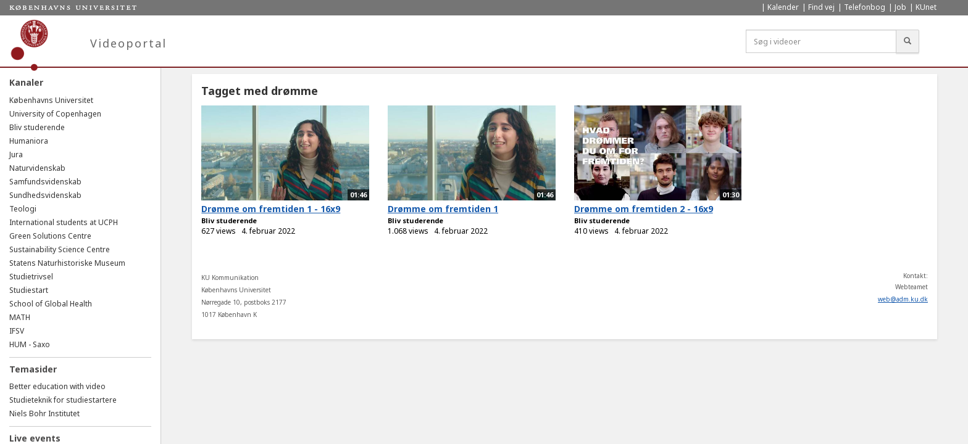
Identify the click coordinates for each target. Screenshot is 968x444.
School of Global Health (50, 303)
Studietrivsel (31, 276)
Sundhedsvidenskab (45, 195)
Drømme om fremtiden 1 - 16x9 (270, 209)
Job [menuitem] (900, 7)
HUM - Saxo (29, 344)
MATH (19, 317)
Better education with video (57, 386)
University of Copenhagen (55, 114)
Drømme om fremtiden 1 (443, 209)
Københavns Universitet (51, 100)
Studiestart (28, 290)
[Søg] (907, 41)
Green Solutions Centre (50, 236)
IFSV (16, 331)
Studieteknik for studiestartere (63, 400)
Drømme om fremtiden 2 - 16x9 (643, 209)
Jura (16, 154)
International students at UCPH (63, 222)
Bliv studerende (37, 127)
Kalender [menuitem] (783, 7)
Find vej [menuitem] (821, 7)
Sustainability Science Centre (59, 249)
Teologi (22, 209)
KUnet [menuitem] (926, 7)
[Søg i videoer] (821, 41)
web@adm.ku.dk (903, 299)
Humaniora (28, 141)
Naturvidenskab (37, 168)
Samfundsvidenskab (45, 181)
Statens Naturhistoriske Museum (67, 263)
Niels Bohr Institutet (44, 413)
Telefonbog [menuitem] (864, 7)
